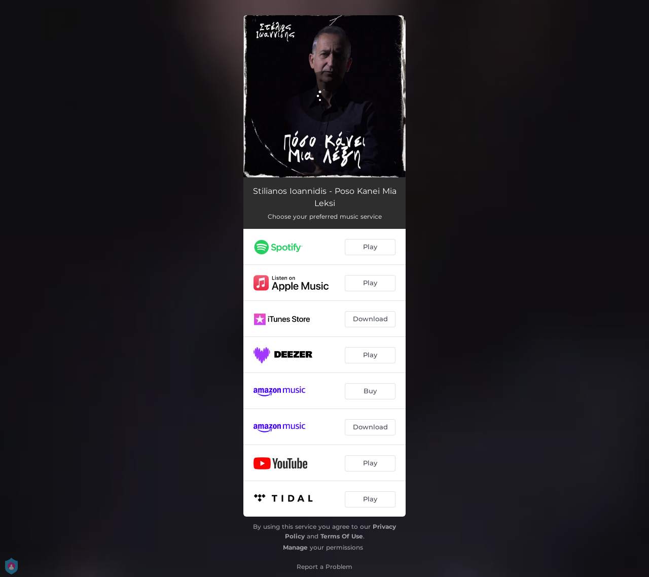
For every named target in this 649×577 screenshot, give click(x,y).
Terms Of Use (341, 536)
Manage (295, 547)
